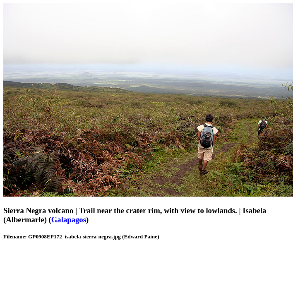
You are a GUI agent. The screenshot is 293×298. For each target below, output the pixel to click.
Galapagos (68, 219)
